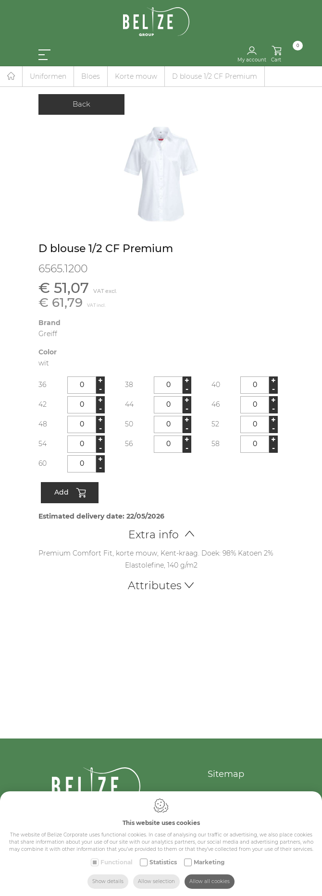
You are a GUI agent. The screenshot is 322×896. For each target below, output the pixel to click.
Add (70, 493)
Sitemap (226, 774)
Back (81, 104)
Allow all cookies (209, 881)
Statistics (163, 862)
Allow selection (156, 881)
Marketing (209, 862)
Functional (116, 862)
